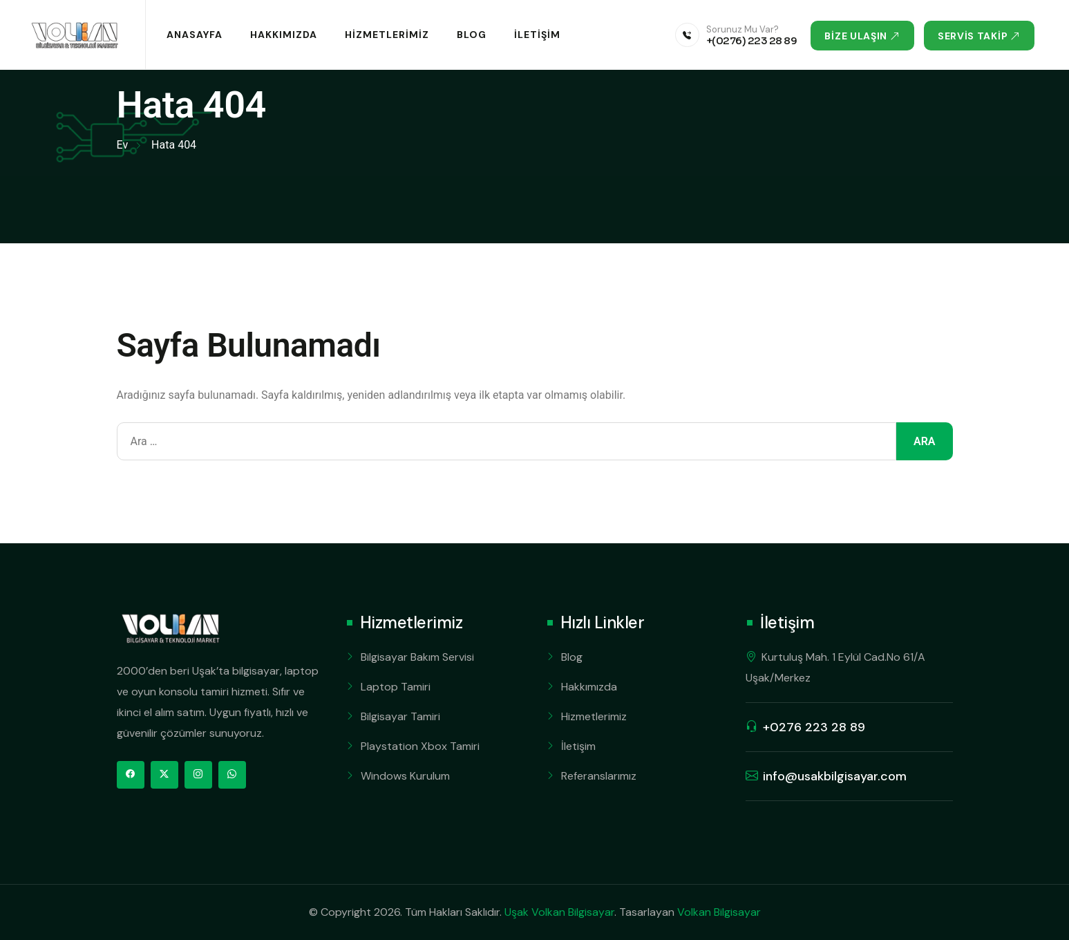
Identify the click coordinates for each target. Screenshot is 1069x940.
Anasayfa (195, 34)
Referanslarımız (598, 776)
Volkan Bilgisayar (719, 912)
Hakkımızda (283, 34)
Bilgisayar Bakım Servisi (417, 657)
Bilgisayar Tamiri (400, 716)
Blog (471, 34)
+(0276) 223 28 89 (751, 40)
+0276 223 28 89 (814, 727)
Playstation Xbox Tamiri (420, 746)
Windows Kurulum (405, 776)
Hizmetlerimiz (387, 34)
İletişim (537, 34)
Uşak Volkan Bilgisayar (559, 912)
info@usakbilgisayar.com (835, 776)
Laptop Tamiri (396, 686)
